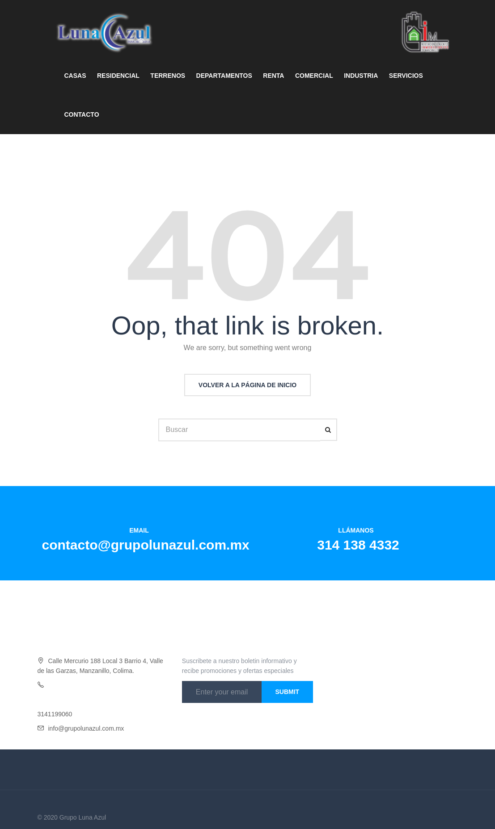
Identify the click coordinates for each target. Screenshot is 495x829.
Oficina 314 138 (70, 685)
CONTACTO (81, 114)
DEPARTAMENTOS (224, 75)
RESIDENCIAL (118, 75)
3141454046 (55, 699)
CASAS (75, 75)
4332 (99, 685)
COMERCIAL (314, 75)
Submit (287, 691)
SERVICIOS (406, 75)
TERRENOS (167, 75)
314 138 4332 (358, 544)
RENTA (273, 75)
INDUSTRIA (361, 75)
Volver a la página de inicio (247, 385)
